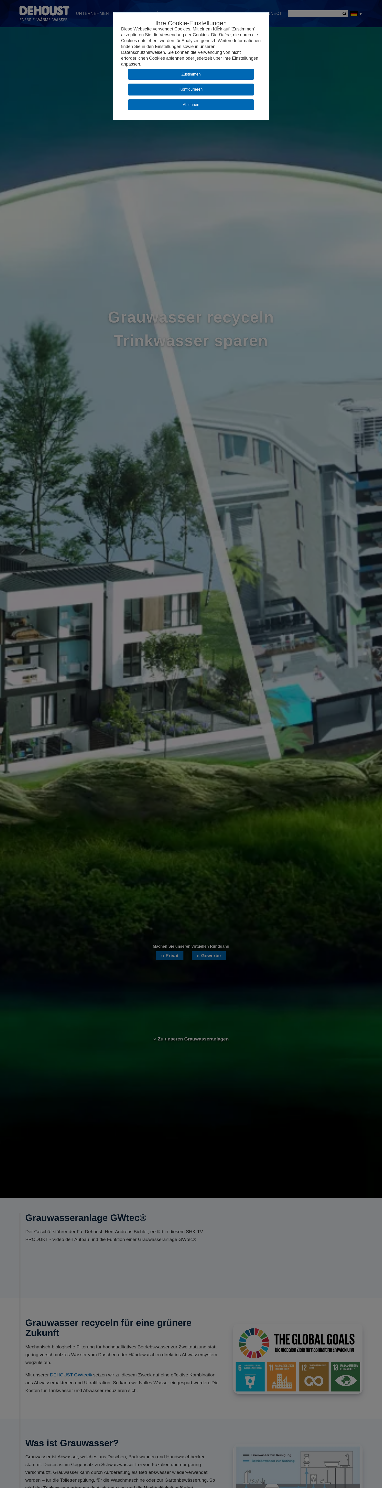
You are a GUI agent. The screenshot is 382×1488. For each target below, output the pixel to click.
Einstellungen (245, 58)
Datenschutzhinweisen (143, 52)
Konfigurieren (190, 89)
